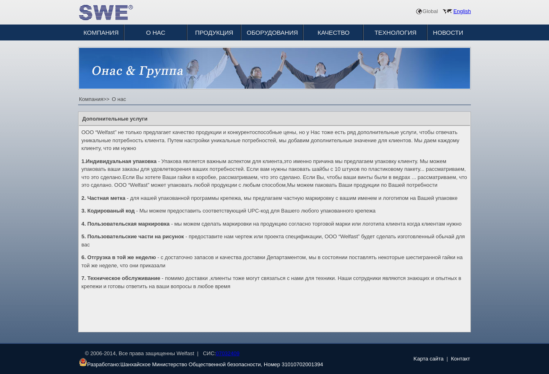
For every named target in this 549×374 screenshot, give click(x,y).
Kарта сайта (429, 359)
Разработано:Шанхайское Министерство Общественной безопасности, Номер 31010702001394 (201, 364)
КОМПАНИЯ (101, 32)
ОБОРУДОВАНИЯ (272, 32)
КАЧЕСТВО (333, 32)
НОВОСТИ (448, 32)
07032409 (228, 353)
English (462, 11)
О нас (118, 99)
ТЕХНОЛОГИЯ (395, 32)
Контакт (460, 359)
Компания (91, 99)
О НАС (155, 32)
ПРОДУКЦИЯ (214, 32)
